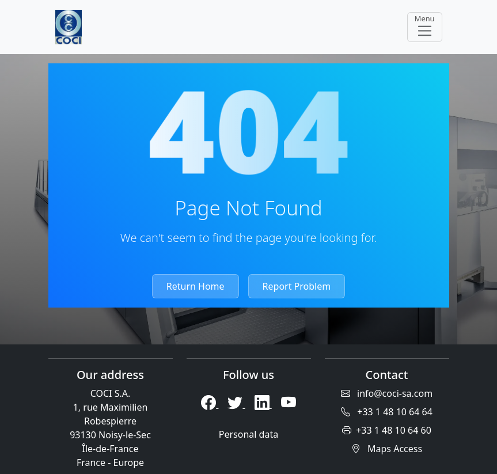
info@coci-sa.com (386, 393)
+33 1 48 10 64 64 (386, 411)
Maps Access (386, 448)
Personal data (248, 434)
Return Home (195, 286)
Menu (425, 26)
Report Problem (297, 286)
